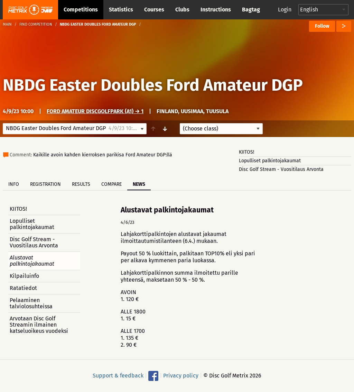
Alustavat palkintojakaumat (32, 260)
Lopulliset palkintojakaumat (270, 161)
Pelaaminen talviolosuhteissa (31, 303)
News (139, 184)
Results (81, 184)
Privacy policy (180, 375)
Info (13, 184)
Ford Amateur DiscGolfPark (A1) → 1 (95, 111)
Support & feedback (118, 375)
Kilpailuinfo (24, 276)
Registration (45, 184)
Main (7, 24)
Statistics (121, 9)
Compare (111, 184)
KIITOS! (246, 152)
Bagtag (251, 9)
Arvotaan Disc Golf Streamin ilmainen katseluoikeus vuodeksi (39, 324)
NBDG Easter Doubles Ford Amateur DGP (153, 85)
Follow (322, 26)
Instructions (216, 9)
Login (284, 9)
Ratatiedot (23, 288)
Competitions (81, 9)
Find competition (35, 24)
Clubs (182, 9)
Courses (154, 9)
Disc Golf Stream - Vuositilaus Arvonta (281, 169)
